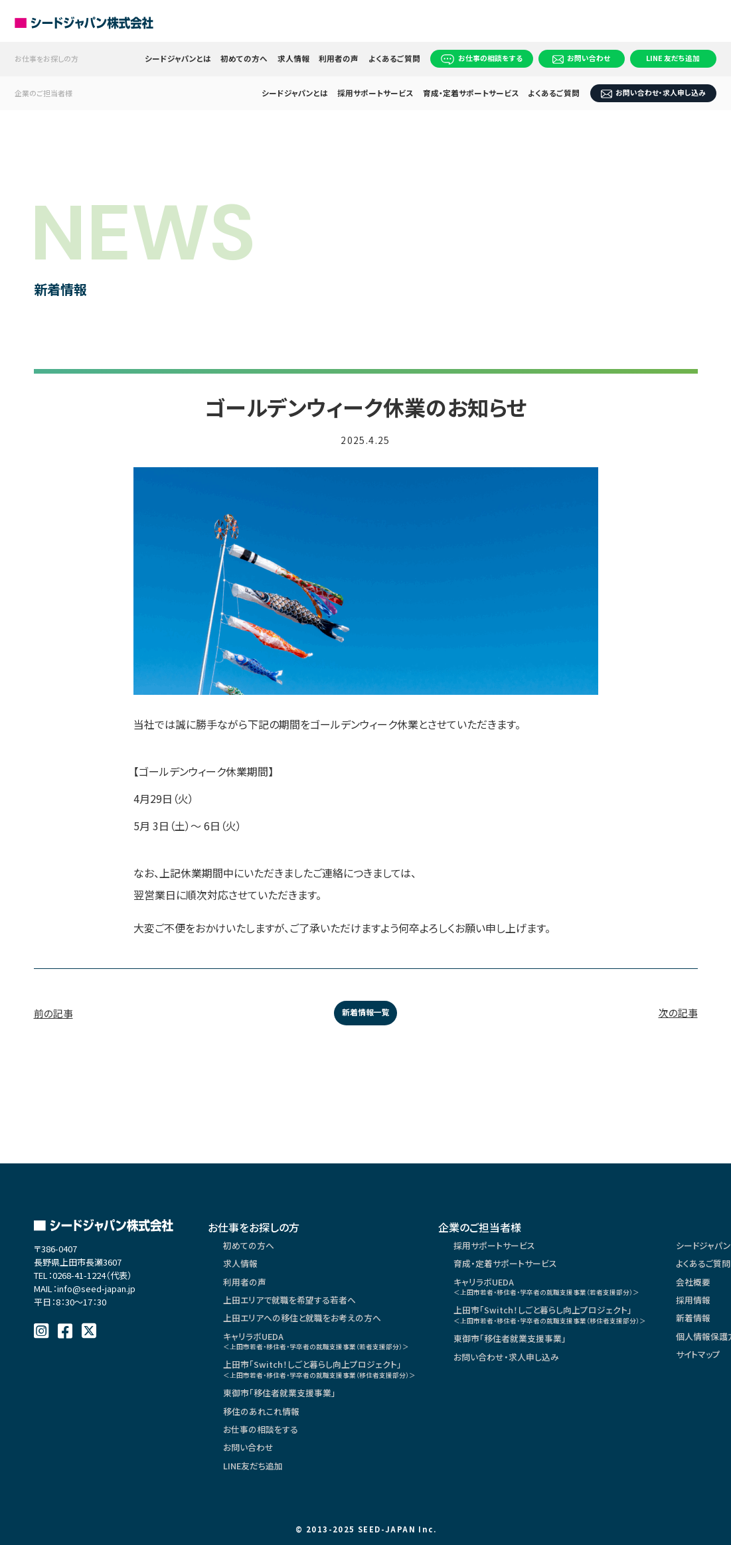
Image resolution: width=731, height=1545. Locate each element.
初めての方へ (244, 58)
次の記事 (677, 1014)
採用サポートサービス (376, 93)
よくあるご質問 (394, 58)
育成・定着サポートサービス (471, 93)
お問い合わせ (581, 58)
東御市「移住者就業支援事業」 (284, 1412)
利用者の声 (339, 58)
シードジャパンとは (178, 58)
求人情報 (293, 58)
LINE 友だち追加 (673, 57)
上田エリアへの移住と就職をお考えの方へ (308, 1328)
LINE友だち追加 (256, 1492)
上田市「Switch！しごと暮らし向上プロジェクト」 (330, 1385)
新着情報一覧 (366, 1013)
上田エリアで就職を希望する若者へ (295, 1308)
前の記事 (55, 1014)
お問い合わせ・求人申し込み (653, 92)
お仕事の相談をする (482, 58)
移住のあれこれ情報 (264, 1432)
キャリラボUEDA (327, 1353)
